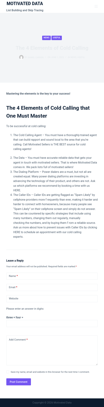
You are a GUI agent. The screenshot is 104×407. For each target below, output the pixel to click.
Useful (56, 37)
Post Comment (18, 381)
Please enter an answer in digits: (25, 308)
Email (13, 287)
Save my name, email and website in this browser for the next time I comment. (50, 372)
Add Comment (18, 340)
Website (13, 298)
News (46, 37)
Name (13, 276)
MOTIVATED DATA (25, 3)
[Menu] (96, 6)
